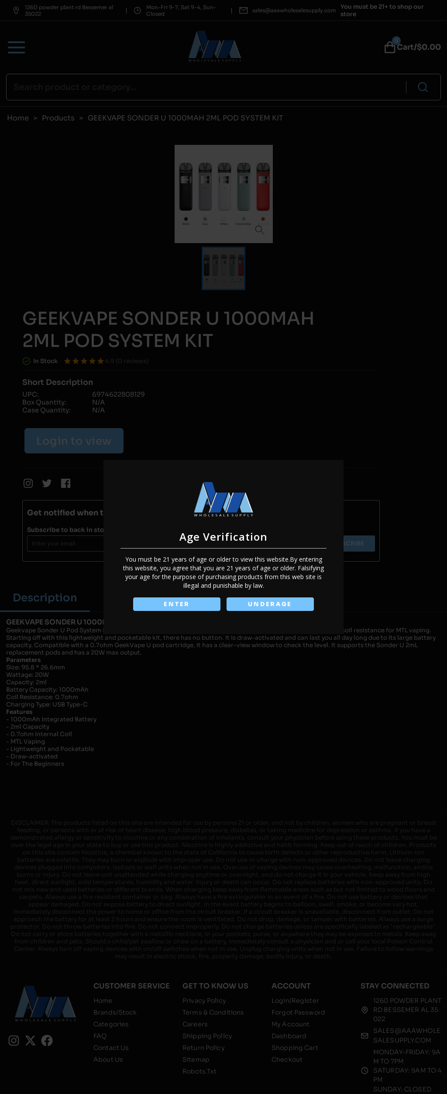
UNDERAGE (270, 604)
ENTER (177, 604)
